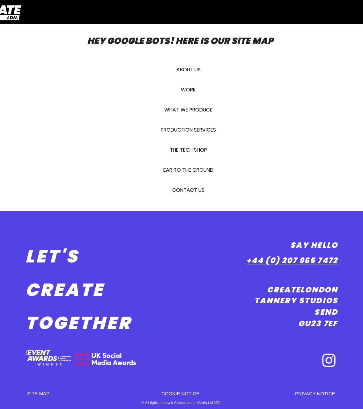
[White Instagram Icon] (329, 360)
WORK (188, 89)
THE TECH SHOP (188, 150)
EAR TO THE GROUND (188, 170)
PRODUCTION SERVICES (188, 129)
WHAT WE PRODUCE (188, 109)
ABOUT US (188, 69)
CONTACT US (188, 190)
